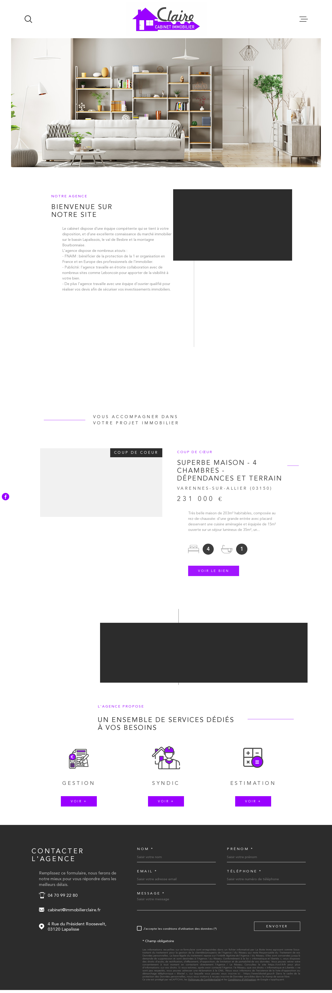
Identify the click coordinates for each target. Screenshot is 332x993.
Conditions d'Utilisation (242, 901)
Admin (219, 972)
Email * (147, 793)
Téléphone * (244, 793)
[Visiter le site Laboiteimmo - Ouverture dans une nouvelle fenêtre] (40, 972)
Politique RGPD (251, 972)
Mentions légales (200, 972)
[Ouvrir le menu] (303, 19)
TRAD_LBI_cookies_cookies (281, 972)
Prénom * (240, 771)
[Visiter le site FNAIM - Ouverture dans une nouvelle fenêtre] (269, 943)
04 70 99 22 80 (63, 817)
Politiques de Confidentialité (204, 901)
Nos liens (232, 972)
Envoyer (277, 848)
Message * (151, 816)
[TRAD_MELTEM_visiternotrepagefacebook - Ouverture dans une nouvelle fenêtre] (5, 496)
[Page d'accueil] (166, 19)
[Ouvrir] (28, 19)
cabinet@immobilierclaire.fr (74, 832)
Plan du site (178, 972)
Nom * (145, 771)
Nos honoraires (159, 972)
